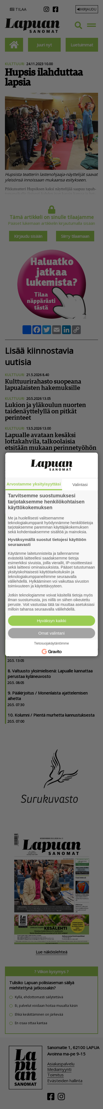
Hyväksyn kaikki (51, 621)
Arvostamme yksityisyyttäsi (34, 484)
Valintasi (80, 484)
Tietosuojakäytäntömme (51, 644)
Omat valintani (51, 633)
